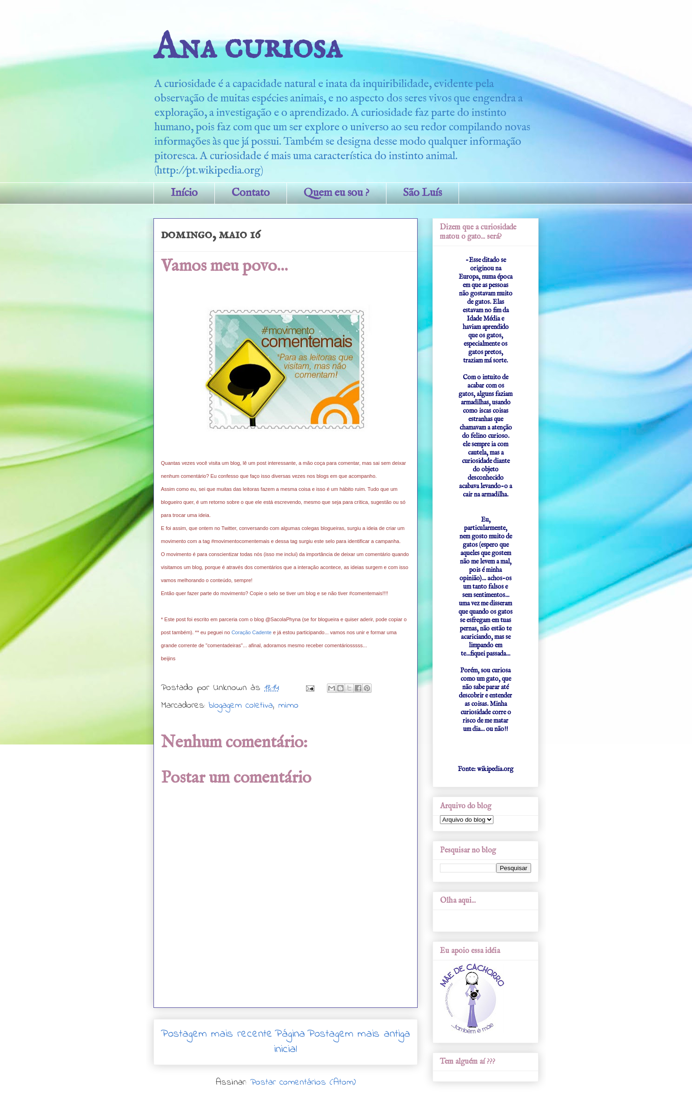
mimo (288, 705)
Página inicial (289, 1042)
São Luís (422, 193)
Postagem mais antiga (358, 1034)
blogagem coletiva (241, 705)
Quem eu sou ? (336, 193)
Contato (251, 193)
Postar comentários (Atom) (303, 1082)
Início (184, 193)
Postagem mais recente (217, 1034)
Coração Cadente (252, 632)
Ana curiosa (247, 47)
